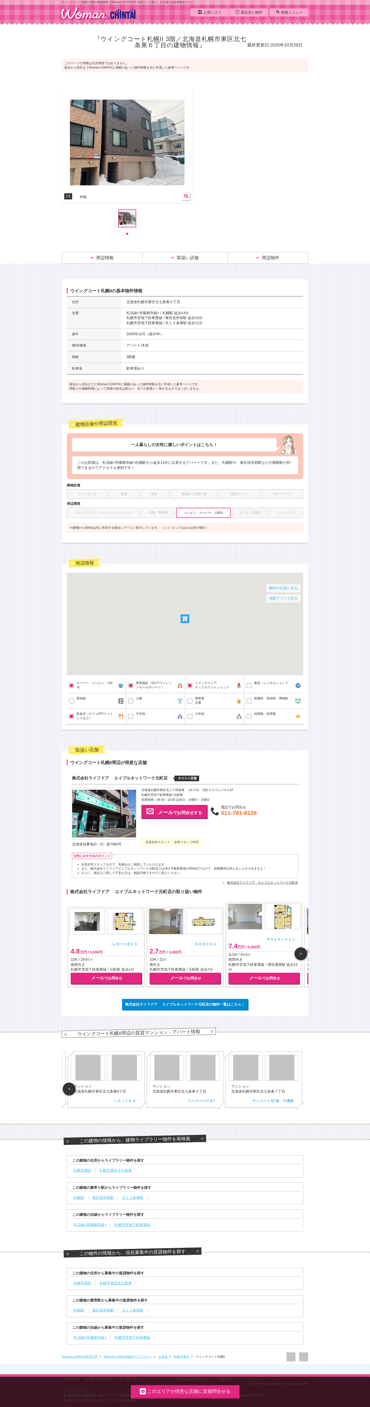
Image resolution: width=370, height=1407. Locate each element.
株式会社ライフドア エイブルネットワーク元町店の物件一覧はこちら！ (185, 1004)
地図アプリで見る (283, 598)
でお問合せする (174, 811)
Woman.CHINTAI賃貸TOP (80, 1356)
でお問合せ (106, 978)
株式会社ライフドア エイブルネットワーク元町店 (262, 882)
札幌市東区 (182, 1356)
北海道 (163, 1356)
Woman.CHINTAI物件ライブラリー (128, 1356)
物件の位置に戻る (283, 588)
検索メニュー (289, 12)
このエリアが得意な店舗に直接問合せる (185, 1391)
